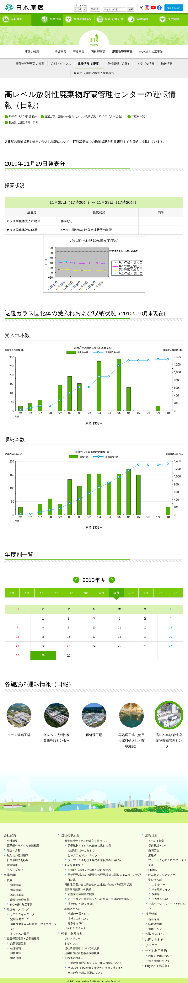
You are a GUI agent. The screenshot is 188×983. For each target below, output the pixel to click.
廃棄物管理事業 (122, 50)
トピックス (71, 942)
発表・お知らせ (72, 932)
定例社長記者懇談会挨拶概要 (81, 951)
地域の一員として (78, 912)
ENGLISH (95, 9)
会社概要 (12, 839)
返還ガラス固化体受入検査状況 (94, 71)
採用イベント (156, 927)
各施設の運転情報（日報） (24, 121)
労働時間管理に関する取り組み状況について (95, 961)
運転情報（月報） (119, 62)
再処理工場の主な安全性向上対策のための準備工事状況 (98, 883)
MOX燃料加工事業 (151, 50)
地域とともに (72, 907)
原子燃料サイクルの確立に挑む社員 (89, 844)
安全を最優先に (73, 863)
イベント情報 (156, 839)
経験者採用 (155, 922)
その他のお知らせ (75, 956)
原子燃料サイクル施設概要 (23, 844)
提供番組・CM (157, 844)
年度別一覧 (138, 115)
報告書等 (15, 951)
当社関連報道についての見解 (81, 946)
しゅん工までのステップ (82, 854)
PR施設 (152, 868)
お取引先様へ (173, 7)
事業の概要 (32, 50)
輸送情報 (167, 62)
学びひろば (155, 878)
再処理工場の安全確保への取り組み (89, 868)
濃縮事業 (60, 50)
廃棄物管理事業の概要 (29, 62)
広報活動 (142, 18)
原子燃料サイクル (162, 888)
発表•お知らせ (114, 18)
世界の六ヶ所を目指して (82, 902)
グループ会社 (15, 868)
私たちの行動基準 (18, 854)
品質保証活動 (18, 942)
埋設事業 (78, 50)
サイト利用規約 (156, 949)
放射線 (156, 893)
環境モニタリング (18, 908)
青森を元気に (76, 922)
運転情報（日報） (89, 62)
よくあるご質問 (19, 932)
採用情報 (173, 18)
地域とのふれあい (78, 917)
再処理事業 (98, 50)
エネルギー (158, 883)
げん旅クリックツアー (161, 873)
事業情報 (48, 18)
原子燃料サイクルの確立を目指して (86, 839)
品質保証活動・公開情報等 (23, 937)
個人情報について (159, 959)
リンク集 (151, 943)
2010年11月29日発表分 (22, 115)
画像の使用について (160, 954)
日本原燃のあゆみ (18, 858)
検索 (130, 9)
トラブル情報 (145, 62)
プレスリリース (73, 937)
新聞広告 (153, 849)
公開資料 (15, 946)
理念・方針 (13, 849)
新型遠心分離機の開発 (81, 893)
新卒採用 (153, 917)
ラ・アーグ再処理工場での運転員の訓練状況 (95, 858)
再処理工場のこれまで (81, 849)
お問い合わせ (154, 938)
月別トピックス (61, 62)
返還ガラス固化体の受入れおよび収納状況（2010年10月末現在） (84, 115)
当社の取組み (82, 18)
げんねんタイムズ (75, 926)
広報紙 (152, 854)
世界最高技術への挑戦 (77, 888)
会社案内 (17, 18)
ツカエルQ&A (160, 897)
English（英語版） (158, 964)
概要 (9, 879)
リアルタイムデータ (22, 913)
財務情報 (12, 863)
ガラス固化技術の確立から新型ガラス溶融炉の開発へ (100, 897)
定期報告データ (19, 917)
